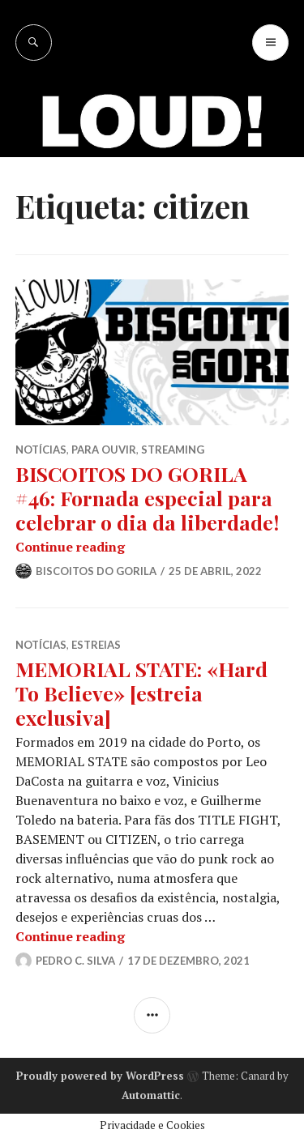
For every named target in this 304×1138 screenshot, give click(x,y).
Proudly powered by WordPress (100, 1075)
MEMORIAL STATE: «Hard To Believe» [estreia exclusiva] (141, 693)
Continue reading (70, 547)
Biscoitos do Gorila (96, 571)
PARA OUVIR (103, 449)
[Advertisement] (152, 221)
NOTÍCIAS (40, 449)
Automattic (151, 1095)
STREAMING (172, 449)
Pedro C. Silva (75, 960)
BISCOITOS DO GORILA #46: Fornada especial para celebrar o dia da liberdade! (147, 497)
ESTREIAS (96, 644)
